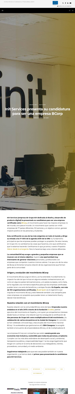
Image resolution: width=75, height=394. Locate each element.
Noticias (42, 104)
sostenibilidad (37, 373)
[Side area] (69, 10)
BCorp (13, 369)
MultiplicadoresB (50, 369)
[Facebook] (65, 3)
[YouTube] (70, 3)
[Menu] (72, 10)
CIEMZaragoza (24, 369)
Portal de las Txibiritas (64, 6)
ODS (61, 369)
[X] (63, 3)
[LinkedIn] (67, 3)
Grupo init (33, 104)
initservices (36, 369)
